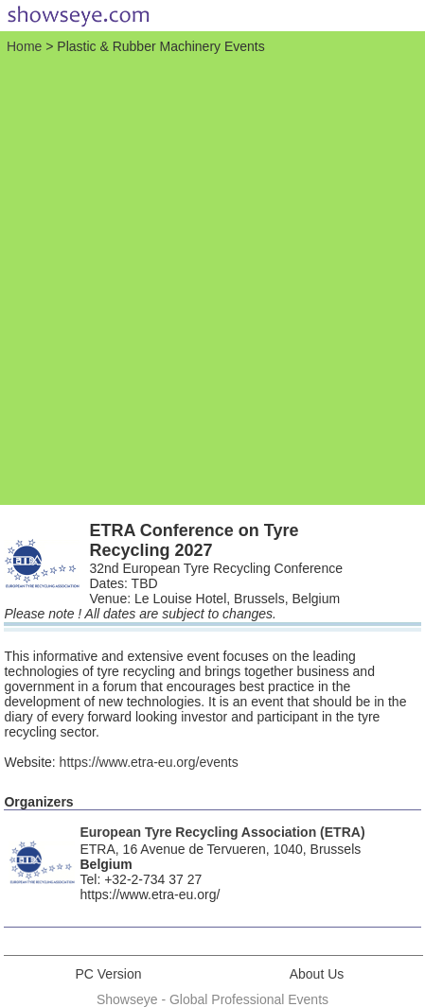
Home (24, 46)
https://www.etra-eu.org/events (149, 762)
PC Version (108, 973)
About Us (317, 973)
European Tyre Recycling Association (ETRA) (222, 832)
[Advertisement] (212, 277)
